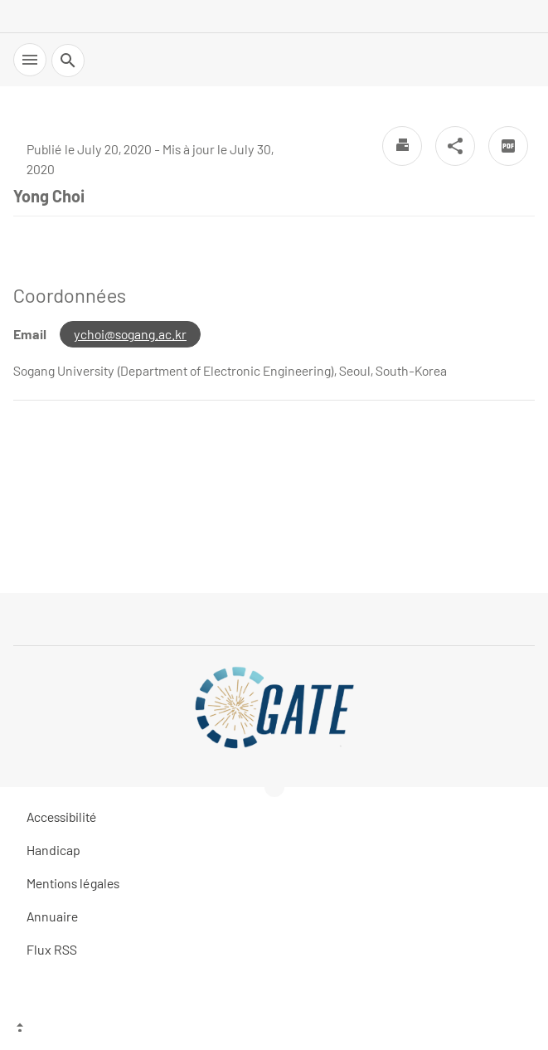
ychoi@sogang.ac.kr (130, 334)
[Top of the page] (274, 1029)
